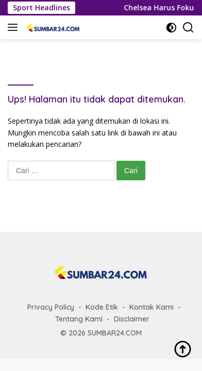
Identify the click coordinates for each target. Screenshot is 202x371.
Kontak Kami (151, 307)
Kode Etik (102, 307)
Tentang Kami (79, 319)
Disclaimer (131, 319)
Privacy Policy (50, 307)
